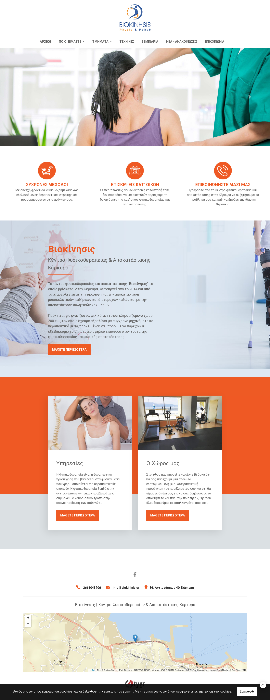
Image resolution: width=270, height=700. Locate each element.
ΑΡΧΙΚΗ (45, 41)
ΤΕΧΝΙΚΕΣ (127, 41)
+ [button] (28, 618)
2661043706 (92, 588)
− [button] (28, 624)
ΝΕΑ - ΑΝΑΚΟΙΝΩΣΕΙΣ (181, 41)
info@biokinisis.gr (126, 588)
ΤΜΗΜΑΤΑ (100, 41)
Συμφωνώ (247, 691)
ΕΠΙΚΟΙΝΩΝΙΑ (214, 41)
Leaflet (92, 670)
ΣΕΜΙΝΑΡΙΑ (150, 41)
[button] (20, 97)
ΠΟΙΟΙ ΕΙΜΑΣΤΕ (70, 41)
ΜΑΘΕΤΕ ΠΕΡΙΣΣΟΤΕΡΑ (69, 349)
